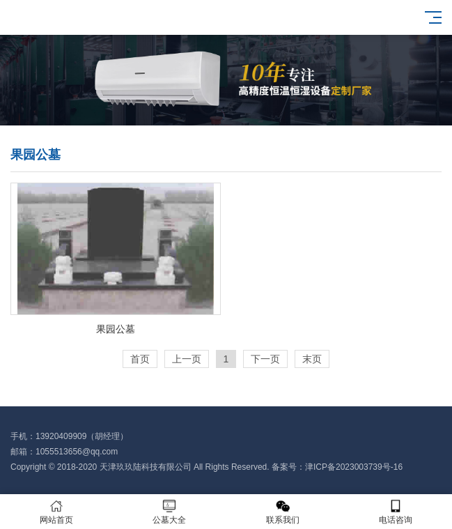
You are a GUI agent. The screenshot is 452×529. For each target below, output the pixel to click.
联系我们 (282, 512)
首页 (140, 359)
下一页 (265, 359)
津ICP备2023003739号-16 (354, 467)
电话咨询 (395, 512)
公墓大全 (169, 512)
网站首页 (56, 512)
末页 (312, 359)
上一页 (186, 359)
